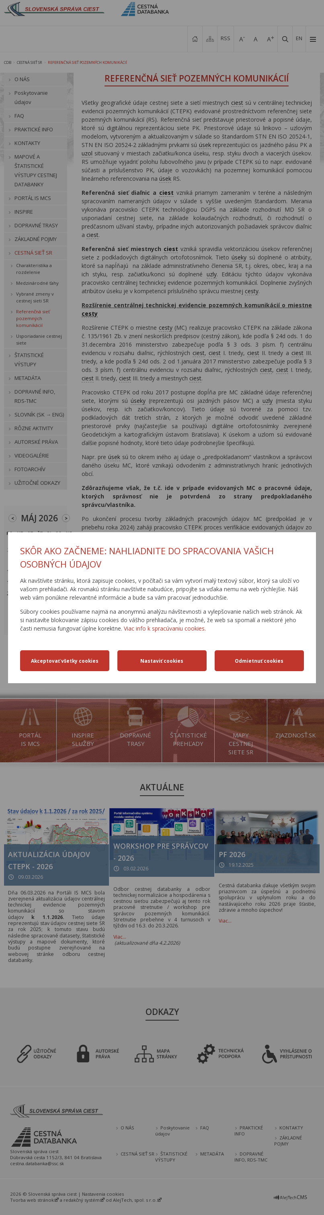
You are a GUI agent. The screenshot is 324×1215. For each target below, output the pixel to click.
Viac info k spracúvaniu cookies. (165, 628)
